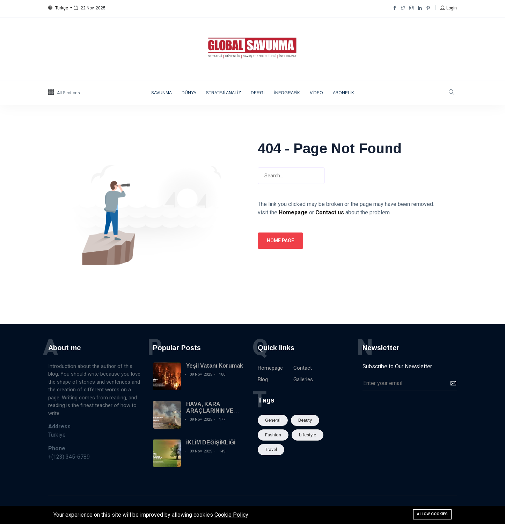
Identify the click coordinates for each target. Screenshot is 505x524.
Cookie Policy (231, 514)
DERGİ (257, 92)
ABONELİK (343, 92)
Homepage (270, 368)
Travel (271, 449)
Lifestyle (307, 434)
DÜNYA (189, 92)
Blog (263, 379)
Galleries (303, 379)
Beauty (305, 420)
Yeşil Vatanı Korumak (214, 366)
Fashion (273, 434)
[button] (60, 8)
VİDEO (316, 92)
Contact (302, 368)
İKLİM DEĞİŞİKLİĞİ (210, 442)
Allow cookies (432, 514)
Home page (280, 240)
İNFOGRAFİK (287, 92)
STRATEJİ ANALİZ (223, 92)
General (272, 420)
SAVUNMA (161, 92)
